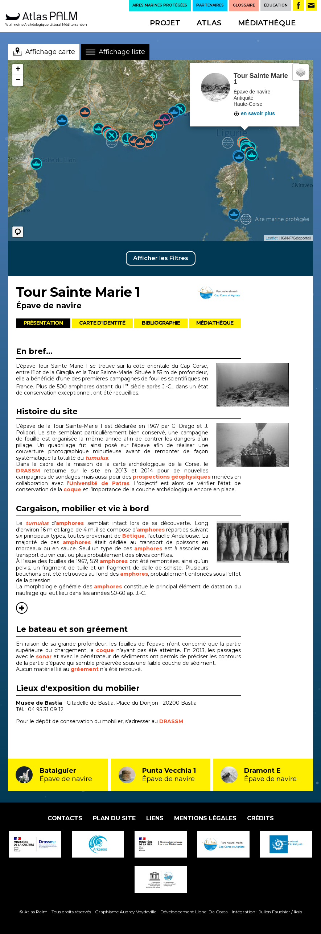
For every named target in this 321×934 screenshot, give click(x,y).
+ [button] (18, 69)
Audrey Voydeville (138, 911)
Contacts (65, 818)
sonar (44, 656)
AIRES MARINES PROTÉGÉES (159, 5)
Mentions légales (205, 818)
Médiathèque (267, 22)
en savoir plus (254, 113)
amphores (70, 523)
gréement (85, 669)
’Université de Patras (98, 483)
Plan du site (114, 818)
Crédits (260, 818)
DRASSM (28, 470)
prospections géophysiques (171, 477)
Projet (165, 22)
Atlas (209, 22)
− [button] (18, 80)
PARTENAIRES (210, 5)
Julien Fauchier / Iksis (280, 911)
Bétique (133, 536)
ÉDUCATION (276, 5)
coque (73, 489)
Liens (155, 818)
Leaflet (271, 238)
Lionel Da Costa (211, 911)
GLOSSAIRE (244, 5)
